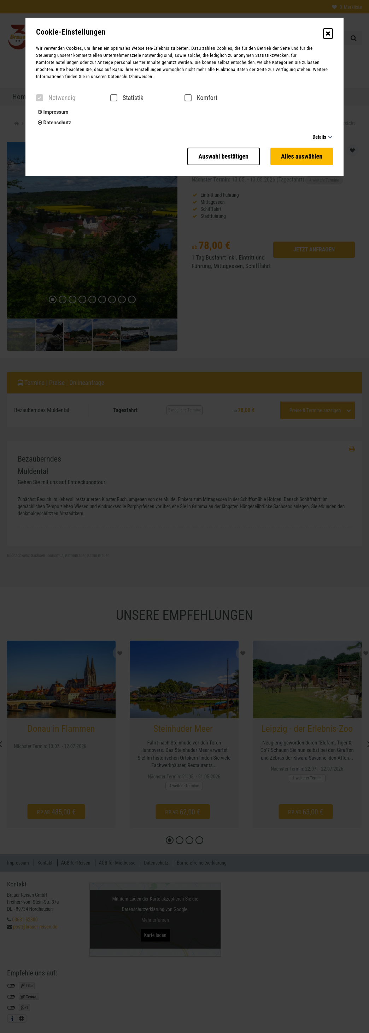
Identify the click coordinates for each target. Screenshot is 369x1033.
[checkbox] (39, 97)
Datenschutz (54, 122)
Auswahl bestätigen (223, 156)
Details (319, 137)
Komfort (200, 97)
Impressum (53, 112)
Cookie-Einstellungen (71, 32)
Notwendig (55, 97)
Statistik (127, 97)
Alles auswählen (301, 156)
